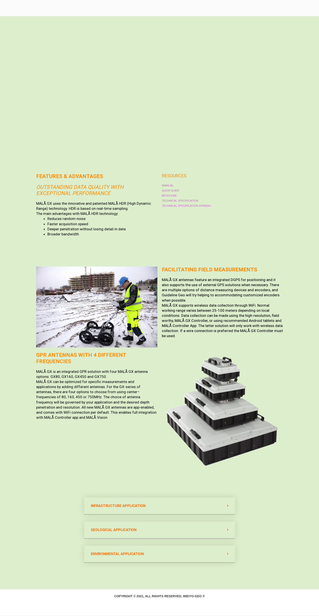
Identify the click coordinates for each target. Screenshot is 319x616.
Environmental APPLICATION (117, 554)
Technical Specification (181, 201)
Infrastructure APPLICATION (118, 506)
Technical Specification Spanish (187, 206)
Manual (168, 185)
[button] (159, 506)
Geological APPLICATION (113, 530)
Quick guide (170, 190)
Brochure (170, 195)
